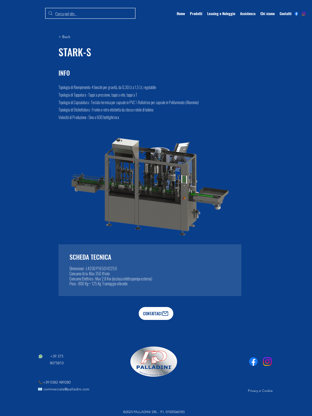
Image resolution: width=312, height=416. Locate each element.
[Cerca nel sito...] (90, 14)
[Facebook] (253, 361)
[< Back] (74, 37)
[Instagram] (303, 13)
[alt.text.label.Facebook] (296, 13)
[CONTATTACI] (156, 313)
